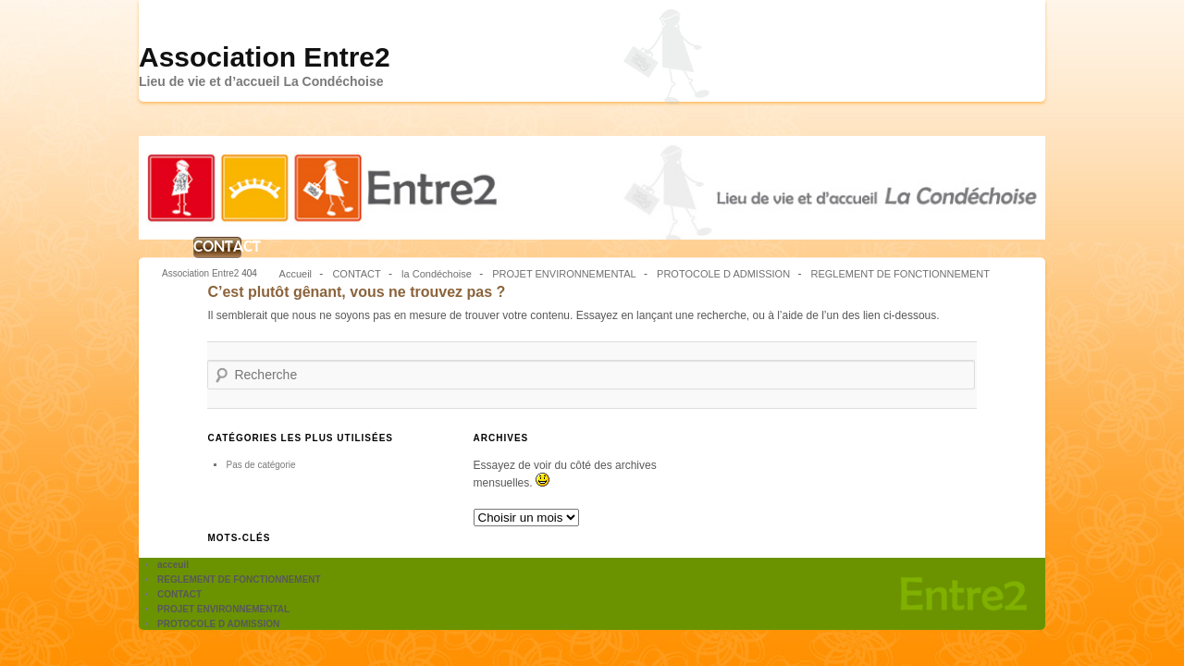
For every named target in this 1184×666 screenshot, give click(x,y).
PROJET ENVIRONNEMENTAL (563, 273)
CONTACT (217, 246)
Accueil (295, 273)
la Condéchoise (436, 273)
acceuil (173, 565)
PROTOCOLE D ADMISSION (723, 273)
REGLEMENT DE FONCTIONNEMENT (900, 273)
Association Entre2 (264, 57)
